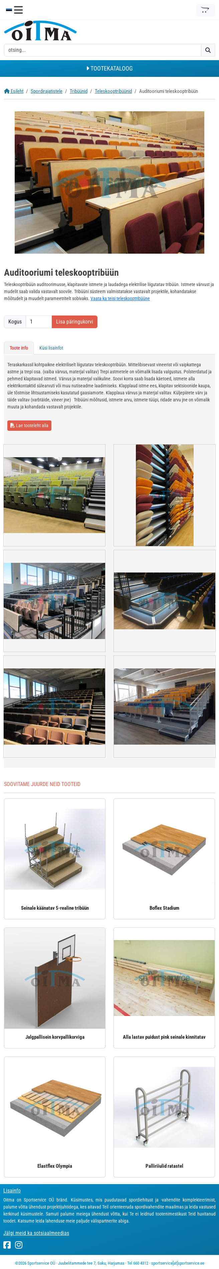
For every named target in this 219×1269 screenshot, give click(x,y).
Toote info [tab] (19, 348)
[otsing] (102, 50)
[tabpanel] (109, 561)
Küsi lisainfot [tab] (51, 348)
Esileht (13, 91)
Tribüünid (78, 91)
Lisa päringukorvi (74, 322)
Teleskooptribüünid (113, 91)
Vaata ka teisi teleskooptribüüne (120, 298)
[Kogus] (39, 321)
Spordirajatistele (46, 91)
